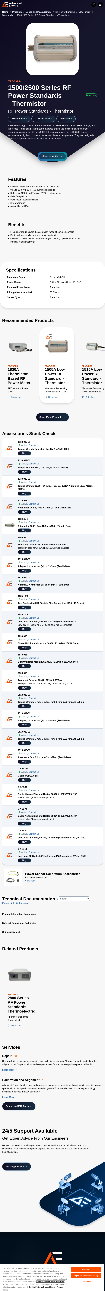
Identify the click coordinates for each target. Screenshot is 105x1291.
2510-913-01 (24, 750)
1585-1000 (23, 596)
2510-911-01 (24, 713)
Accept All (86, 1270)
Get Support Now (17, 1166)
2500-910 (22, 673)
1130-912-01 (24, 479)
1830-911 (22, 655)
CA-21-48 (22, 809)
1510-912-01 (24, 577)
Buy (24, 453)
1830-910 (22, 636)
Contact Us (33, 445)
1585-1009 (23, 614)
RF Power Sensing (65, 12)
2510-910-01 (24, 695)
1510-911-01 (24, 559)
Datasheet (66, 118)
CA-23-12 (22, 830)
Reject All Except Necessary (86, 1276)
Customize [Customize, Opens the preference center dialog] (86, 1282)
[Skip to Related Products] (2, 945)
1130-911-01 (24, 460)
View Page (30, 881)
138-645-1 (23, 519)
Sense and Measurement (39, 12)
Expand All (8, 903)
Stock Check (19, 118)
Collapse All (22, 903)
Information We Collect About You (50, 1282)
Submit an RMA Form (19, 1106)
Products (17, 12)
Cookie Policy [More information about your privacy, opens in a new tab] (35, 1287)
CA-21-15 (22, 787)
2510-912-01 (24, 732)
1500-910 (22, 537)
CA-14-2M (23, 769)
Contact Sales (43, 118)
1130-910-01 (24, 442)
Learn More (10, 1070)
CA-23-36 (22, 849)
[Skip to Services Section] (2, 1043)
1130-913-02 (24, 500)
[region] (52, 1277)
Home (5, 12)
